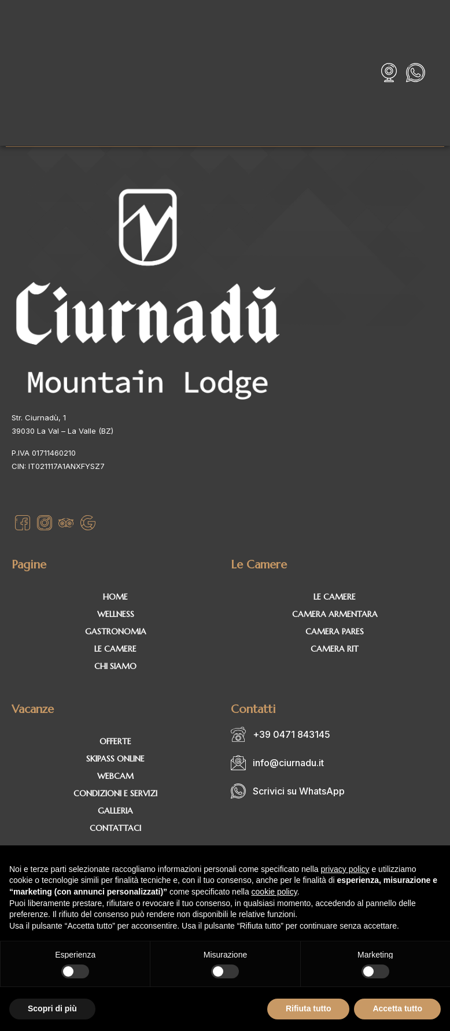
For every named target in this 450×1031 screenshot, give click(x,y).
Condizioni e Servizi (115, 793)
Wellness (115, 614)
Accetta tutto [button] (397, 1008)
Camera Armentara (335, 614)
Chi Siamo (115, 666)
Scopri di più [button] (52, 1008)
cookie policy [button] (274, 891)
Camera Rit (335, 649)
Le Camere (115, 649)
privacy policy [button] (345, 869)
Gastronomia (115, 631)
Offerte (115, 741)
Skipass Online (115, 758)
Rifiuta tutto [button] (308, 1008)
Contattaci (115, 828)
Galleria (115, 810)
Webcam (115, 776)
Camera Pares (334, 631)
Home (115, 597)
